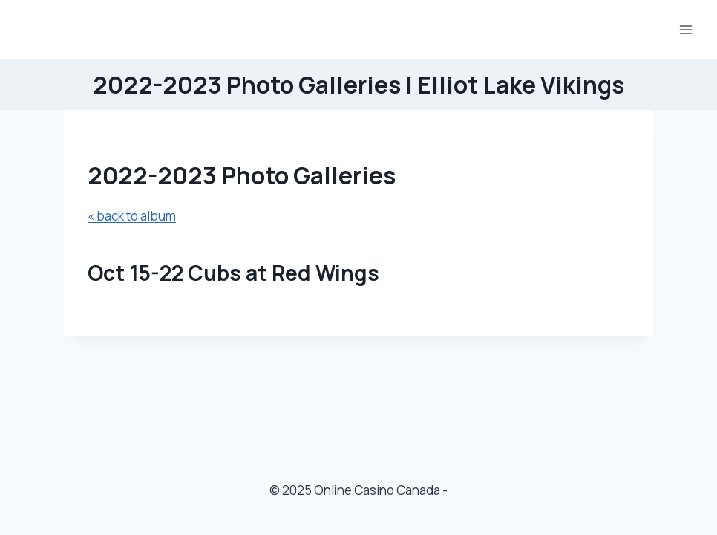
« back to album (132, 215)
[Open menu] (685, 29)
